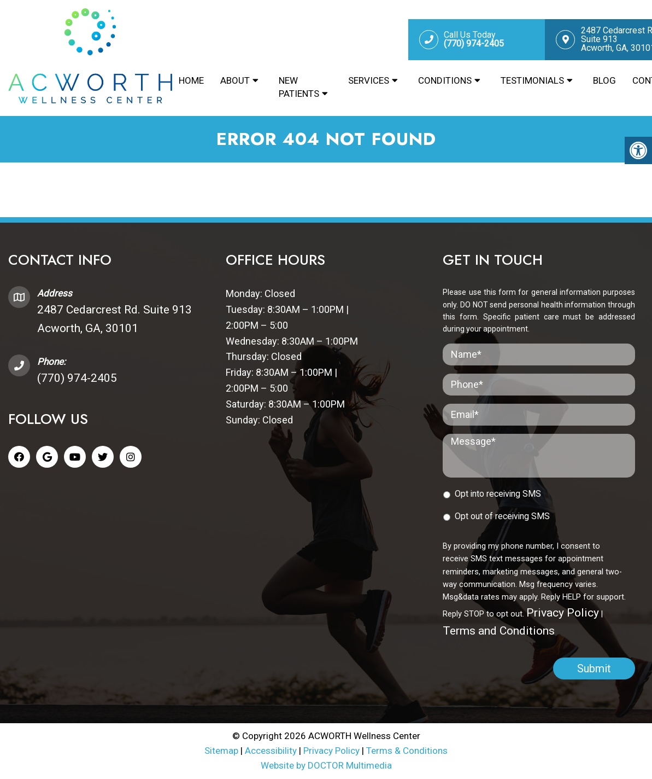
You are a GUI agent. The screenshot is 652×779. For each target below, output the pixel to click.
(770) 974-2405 (77, 378)
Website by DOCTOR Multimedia (326, 765)
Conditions (445, 80)
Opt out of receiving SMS (502, 516)
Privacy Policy (562, 612)
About (235, 80)
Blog (604, 80)
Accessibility (271, 750)
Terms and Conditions (499, 630)
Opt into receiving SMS (498, 494)
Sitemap (221, 750)
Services (368, 80)
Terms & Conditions (407, 750)
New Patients (299, 87)
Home (191, 80)
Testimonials (532, 80)
